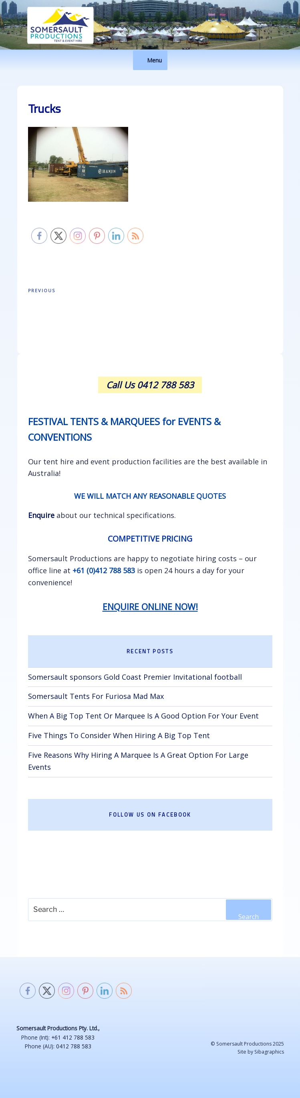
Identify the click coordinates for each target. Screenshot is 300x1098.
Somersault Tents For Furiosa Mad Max (96, 696)
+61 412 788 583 (73, 1037)
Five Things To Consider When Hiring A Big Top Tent (119, 735)
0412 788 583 (73, 1046)
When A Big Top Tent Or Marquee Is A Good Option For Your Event (143, 716)
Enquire (41, 515)
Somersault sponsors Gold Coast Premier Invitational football (135, 677)
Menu (150, 60)
